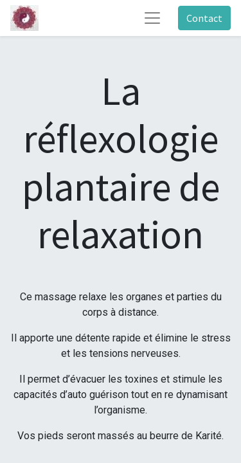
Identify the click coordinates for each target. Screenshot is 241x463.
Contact (204, 18)
